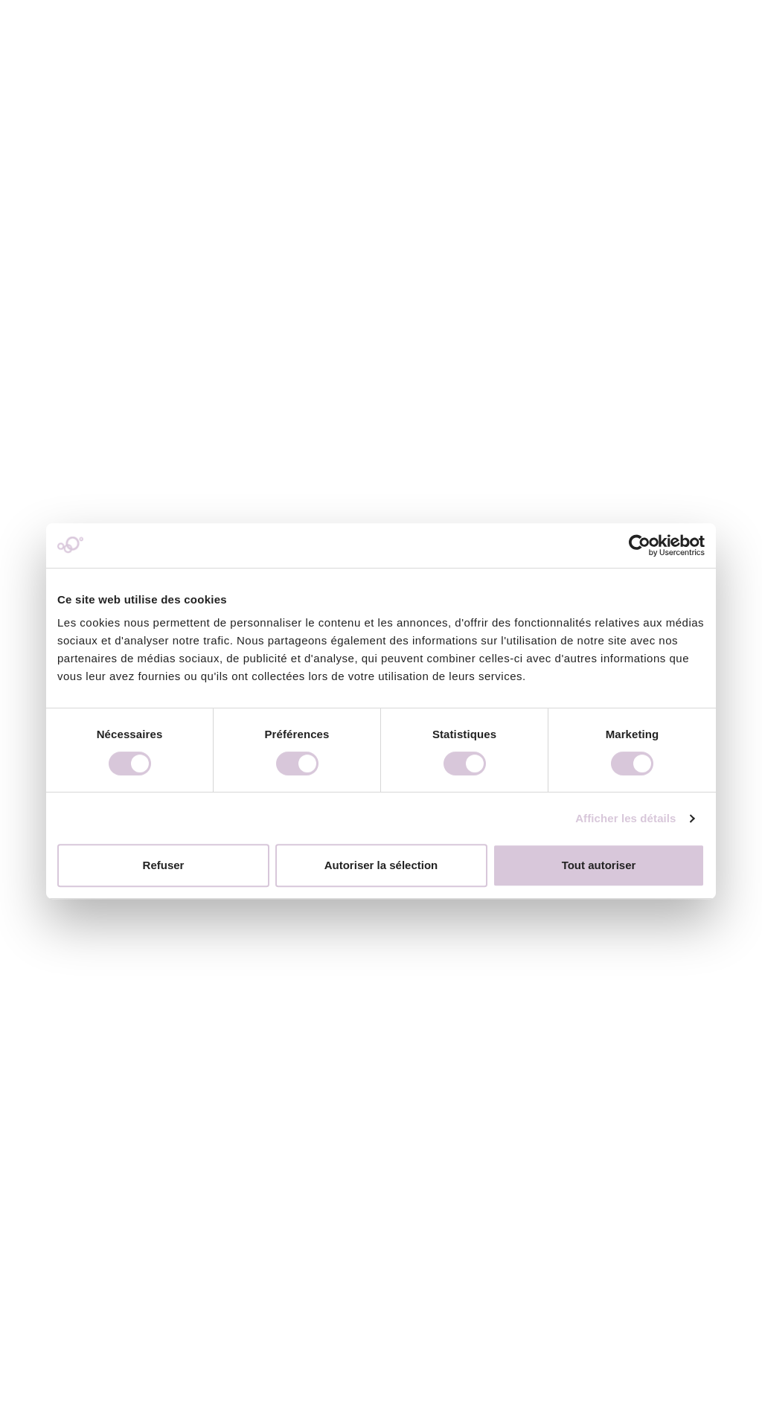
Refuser (164, 865)
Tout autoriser (599, 865)
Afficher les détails (625, 818)
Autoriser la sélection (381, 865)
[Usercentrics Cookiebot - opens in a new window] (639, 545)
